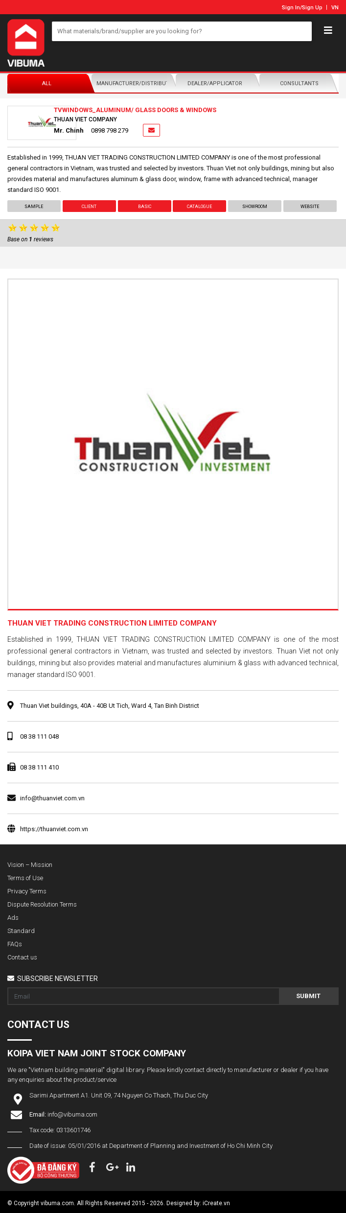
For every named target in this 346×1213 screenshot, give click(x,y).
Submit (308, 996)
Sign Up (312, 7)
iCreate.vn (216, 1203)
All (46, 83)
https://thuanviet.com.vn (54, 829)
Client (89, 206)
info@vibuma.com (72, 1114)
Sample (33, 206)
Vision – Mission (29, 864)
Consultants (299, 83)
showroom (254, 206)
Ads (13, 917)
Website (310, 206)
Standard (21, 930)
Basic (144, 206)
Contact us (22, 957)
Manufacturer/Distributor (133, 83)
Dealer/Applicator (214, 83)
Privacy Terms (26, 891)
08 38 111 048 (39, 736)
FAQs (14, 944)
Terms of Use (25, 878)
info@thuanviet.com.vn (52, 798)
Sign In (291, 7)
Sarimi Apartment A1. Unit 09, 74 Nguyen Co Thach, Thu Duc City (118, 1095)
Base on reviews (30, 239)
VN (335, 7)
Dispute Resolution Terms (42, 904)
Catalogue (199, 206)
